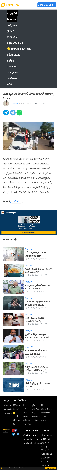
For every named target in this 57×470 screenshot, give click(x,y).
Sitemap (45, 465)
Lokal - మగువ (26, 407)
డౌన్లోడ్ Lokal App (50, 468)
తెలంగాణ (11, 19)
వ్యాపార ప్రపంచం (44, 418)
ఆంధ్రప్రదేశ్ (12, 13)
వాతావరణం (45, 413)
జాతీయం (35, 409)
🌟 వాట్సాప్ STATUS (16, 416)
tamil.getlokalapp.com (33, 443)
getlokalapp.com (31, 439)
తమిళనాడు (8, 413)
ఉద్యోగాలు (17, 405)
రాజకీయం (27, 424)
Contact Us (46, 435)
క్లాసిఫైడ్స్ (35, 420)
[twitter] (13, 113)
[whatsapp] (19, 113)
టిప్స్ (14, 424)
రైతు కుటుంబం (46, 409)
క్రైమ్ (33, 405)
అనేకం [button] (10, 84)
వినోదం (26, 412)
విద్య (42, 405)
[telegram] (6, 113)
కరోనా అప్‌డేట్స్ (26, 418)
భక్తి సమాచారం (36, 414)
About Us (45, 439)
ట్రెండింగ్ (16, 409)
